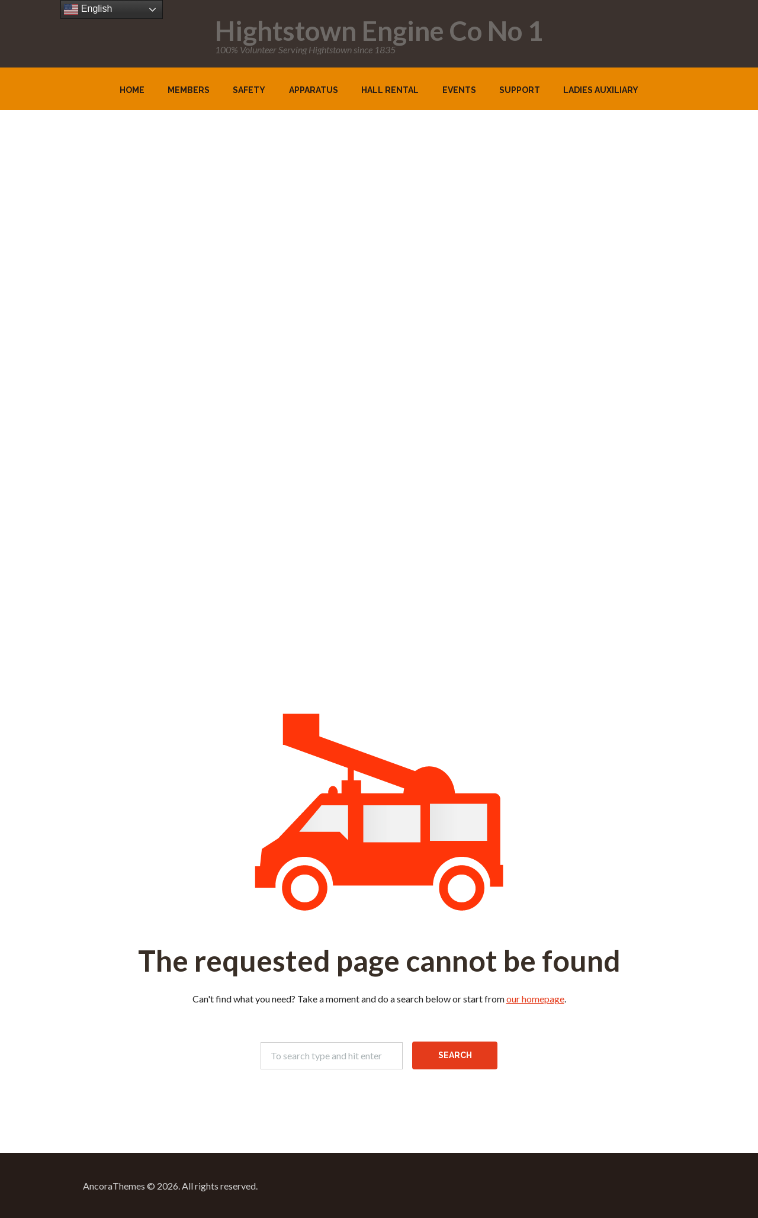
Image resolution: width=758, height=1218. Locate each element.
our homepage (535, 998)
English (88, 9)
